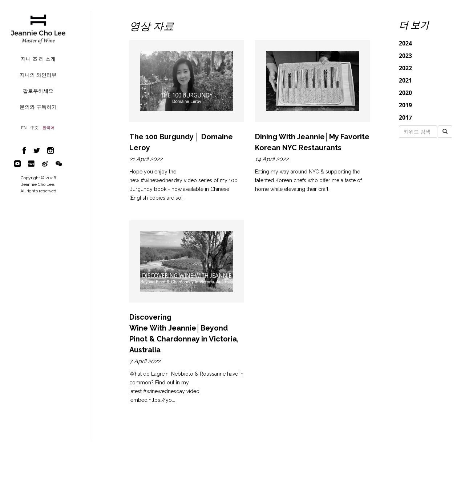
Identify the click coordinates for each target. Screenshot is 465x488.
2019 (405, 105)
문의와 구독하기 (38, 107)
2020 (405, 93)
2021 (405, 80)
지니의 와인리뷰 (38, 75)
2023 (405, 56)
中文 (35, 128)
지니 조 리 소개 (38, 59)
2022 (405, 68)
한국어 (48, 128)
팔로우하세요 (38, 91)
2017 (405, 117)
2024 (405, 43)
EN (24, 128)
